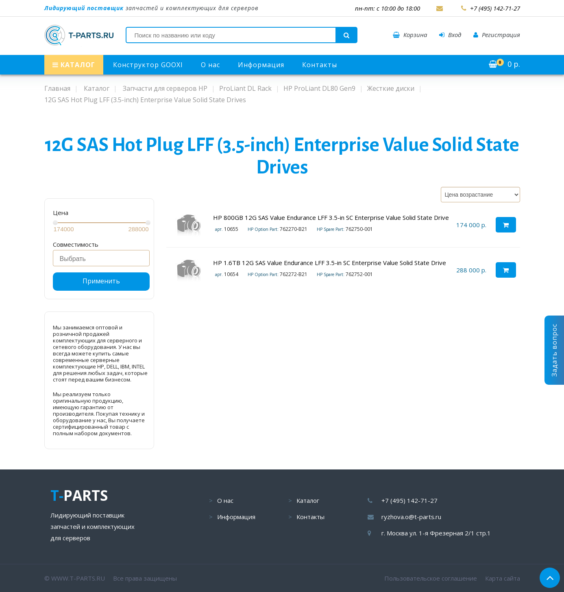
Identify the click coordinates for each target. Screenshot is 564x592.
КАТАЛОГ (73, 64)
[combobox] (101, 258)
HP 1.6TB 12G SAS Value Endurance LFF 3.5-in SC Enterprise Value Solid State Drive (329, 263)
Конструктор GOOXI (148, 64)
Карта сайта (502, 578)
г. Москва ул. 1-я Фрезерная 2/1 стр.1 (436, 533)
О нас (210, 64)
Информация (261, 64)
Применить (101, 280)
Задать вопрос (554, 350)
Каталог (307, 500)
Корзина (410, 35)
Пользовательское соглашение (430, 578)
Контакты (319, 64)
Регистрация (496, 35)
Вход (450, 35)
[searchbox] (103, 259)
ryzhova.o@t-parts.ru (411, 517)
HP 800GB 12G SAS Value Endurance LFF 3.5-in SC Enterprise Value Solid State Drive (331, 217)
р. (504, 64)
